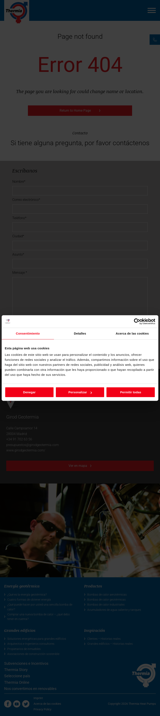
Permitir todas (130, 392)
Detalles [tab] (80, 333)
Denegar (29, 392)
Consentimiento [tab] (28, 333)
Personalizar (80, 392)
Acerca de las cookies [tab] (132, 333)
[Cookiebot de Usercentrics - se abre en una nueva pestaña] (137, 321)
